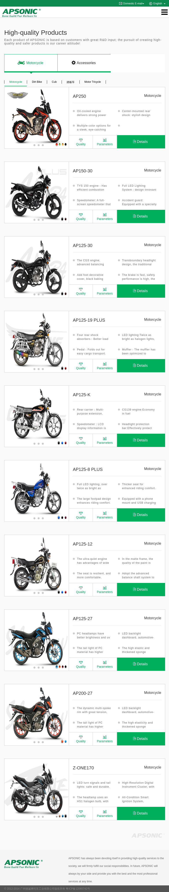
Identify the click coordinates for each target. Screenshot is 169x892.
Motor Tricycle (92, 81)
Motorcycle (15, 81)
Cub (54, 81)
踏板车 (71, 82)
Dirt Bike (37, 81)
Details (140, 142)
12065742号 (82, 888)
